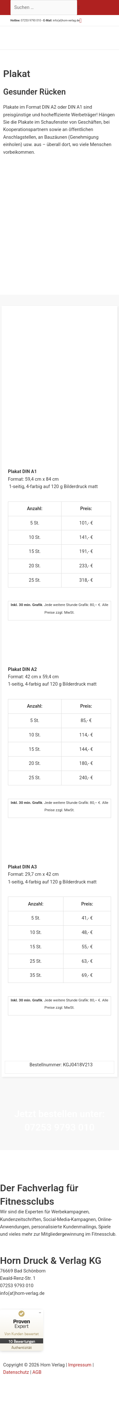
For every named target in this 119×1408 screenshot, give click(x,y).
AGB (36, 1372)
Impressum (79, 1365)
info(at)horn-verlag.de (66, 20)
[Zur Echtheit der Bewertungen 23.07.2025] (21, 1347)
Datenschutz (16, 1372)
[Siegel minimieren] (40, 1313)
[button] (81, 20)
